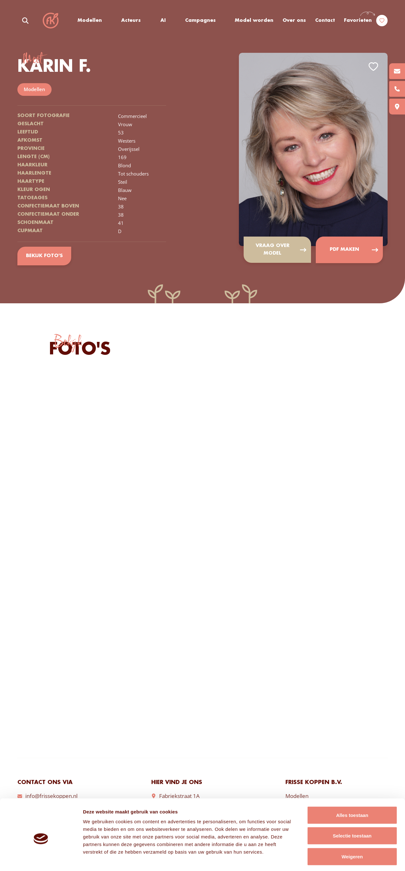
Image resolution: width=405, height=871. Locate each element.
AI (163, 20)
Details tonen (342, 858)
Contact (325, 20)
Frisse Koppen (51, 20)
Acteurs (131, 20)
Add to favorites (373, 66)
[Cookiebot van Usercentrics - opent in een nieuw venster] (41, 858)
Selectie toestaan (352, 809)
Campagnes (200, 20)
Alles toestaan (352, 788)
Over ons (294, 20)
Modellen (90, 20)
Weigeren (352, 829)
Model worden (254, 20)
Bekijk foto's (44, 256)
